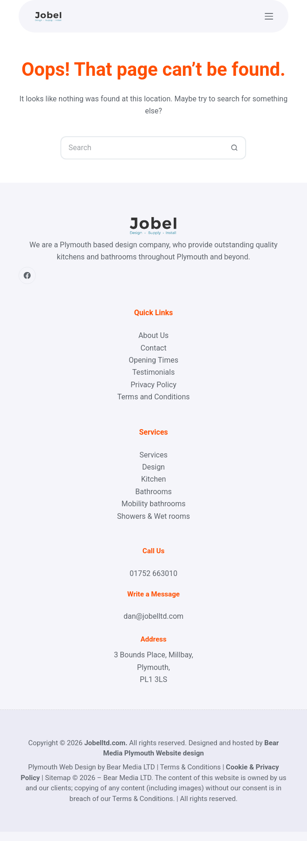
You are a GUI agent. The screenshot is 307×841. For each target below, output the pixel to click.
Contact (154, 348)
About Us (153, 335)
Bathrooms (153, 491)
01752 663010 (153, 573)
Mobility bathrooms (153, 503)
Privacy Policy (153, 384)
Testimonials (153, 372)
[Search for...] (141, 147)
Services (153, 454)
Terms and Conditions (153, 396)
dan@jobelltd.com (153, 616)
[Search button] (234, 147)
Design (153, 467)
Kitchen (153, 479)
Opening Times (153, 360)
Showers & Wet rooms (153, 516)
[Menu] (269, 16)
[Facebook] (27, 276)
